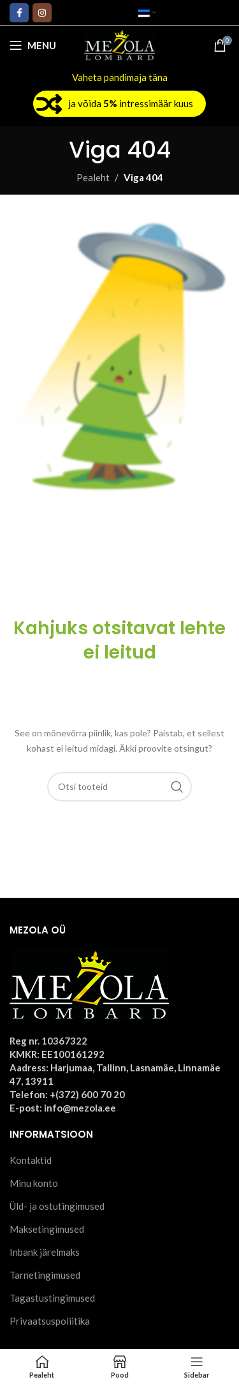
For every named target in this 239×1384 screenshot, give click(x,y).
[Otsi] (119, 786)
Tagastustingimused (52, 1298)
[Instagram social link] (42, 12)
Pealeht (93, 177)
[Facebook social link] (19, 12)
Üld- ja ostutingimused (57, 1206)
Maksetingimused (47, 1229)
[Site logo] (119, 44)
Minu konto (34, 1183)
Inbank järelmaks (45, 1252)
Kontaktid (31, 1160)
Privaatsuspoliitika (50, 1321)
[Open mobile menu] (32, 45)
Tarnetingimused (45, 1275)
